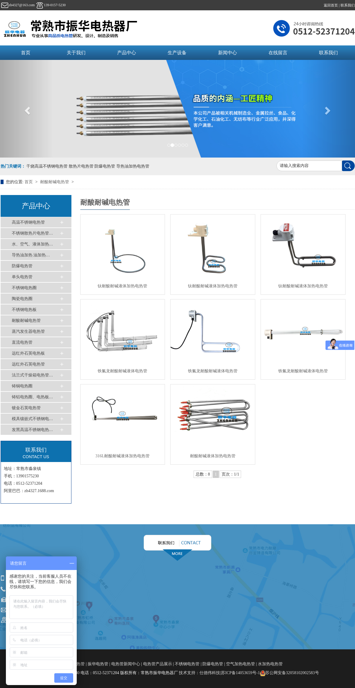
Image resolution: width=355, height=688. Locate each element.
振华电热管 (98, 664)
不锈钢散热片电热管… (32, 233)
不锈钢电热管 (187, 664)
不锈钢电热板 (24, 309)
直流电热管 (22, 342)
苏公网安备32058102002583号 (289, 673)
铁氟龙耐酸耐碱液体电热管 (122, 371)
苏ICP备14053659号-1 (240, 673)
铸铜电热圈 (22, 386)
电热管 (79, 664)
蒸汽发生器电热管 (28, 331)
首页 (25, 52)
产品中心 (126, 52)
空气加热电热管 (240, 664)
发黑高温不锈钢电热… (32, 429)
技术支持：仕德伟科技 (199, 673)
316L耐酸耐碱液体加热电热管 (122, 456)
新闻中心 (227, 52)
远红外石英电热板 (28, 353)
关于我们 (76, 52)
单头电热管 (22, 277)
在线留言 (278, 52)
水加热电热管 (270, 664)
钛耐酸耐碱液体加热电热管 (122, 286)
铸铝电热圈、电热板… (32, 397)
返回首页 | (332, 5)
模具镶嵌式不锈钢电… (32, 419)
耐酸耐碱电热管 (55, 182)
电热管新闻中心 (125, 664)
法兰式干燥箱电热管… (32, 375)
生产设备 (177, 52)
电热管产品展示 (157, 664)
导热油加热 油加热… (31, 255)
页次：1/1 (230, 474)
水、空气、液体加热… (32, 244)
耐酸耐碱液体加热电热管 (212, 456)
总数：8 (203, 474)
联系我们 (348, 5)
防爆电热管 (22, 266)
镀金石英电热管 (26, 408)
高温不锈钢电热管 (28, 222)
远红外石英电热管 (28, 364)
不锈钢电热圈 (24, 288)
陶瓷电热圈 (22, 299)
